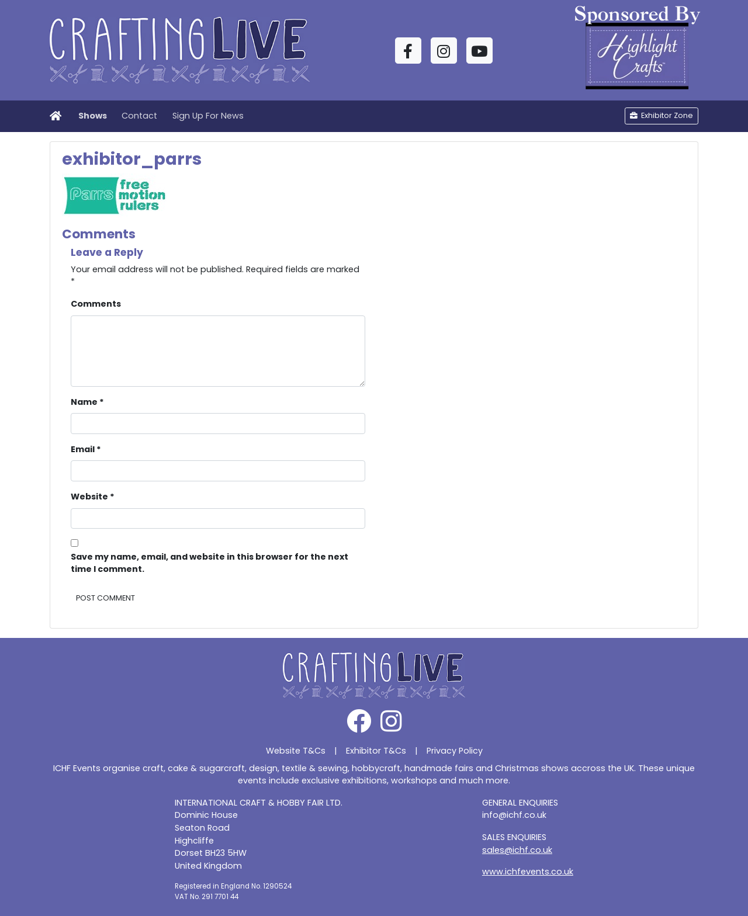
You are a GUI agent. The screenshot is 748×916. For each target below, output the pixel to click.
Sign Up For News (208, 116)
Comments (96, 304)
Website (93, 496)
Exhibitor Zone (661, 115)
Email (86, 449)
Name (87, 402)
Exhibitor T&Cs (376, 751)
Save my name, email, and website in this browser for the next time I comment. (209, 563)
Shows (92, 116)
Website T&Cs (295, 751)
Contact (139, 116)
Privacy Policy (455, 751)
